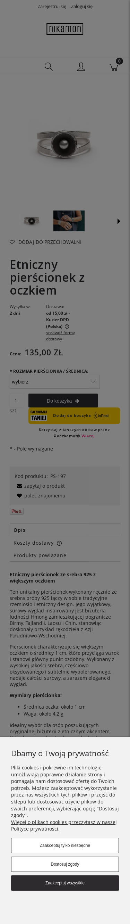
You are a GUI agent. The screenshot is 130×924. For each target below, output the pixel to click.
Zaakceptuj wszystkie (65, 883)
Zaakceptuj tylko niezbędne (65, 845)
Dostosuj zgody (65, 864)
